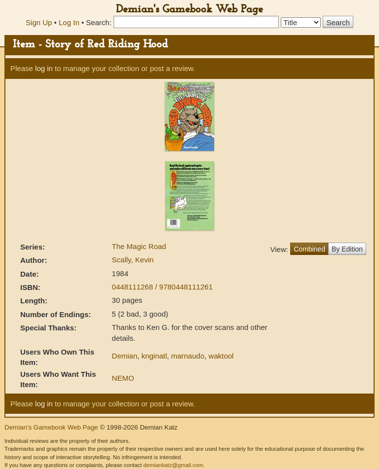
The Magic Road (139, 246)
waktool (221, 356)
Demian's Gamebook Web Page (189, 9)
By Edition (347, 249)
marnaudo (188, 356)
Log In (69, 22)
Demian (125, 356)
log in (44, 68)
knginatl (154, 356)
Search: (99, 22)
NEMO (123, 378)
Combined (309, 249)
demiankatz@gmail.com (173, 465)
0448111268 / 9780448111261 (162, 287)
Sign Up (39, 22)
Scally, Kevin (133, 259)
